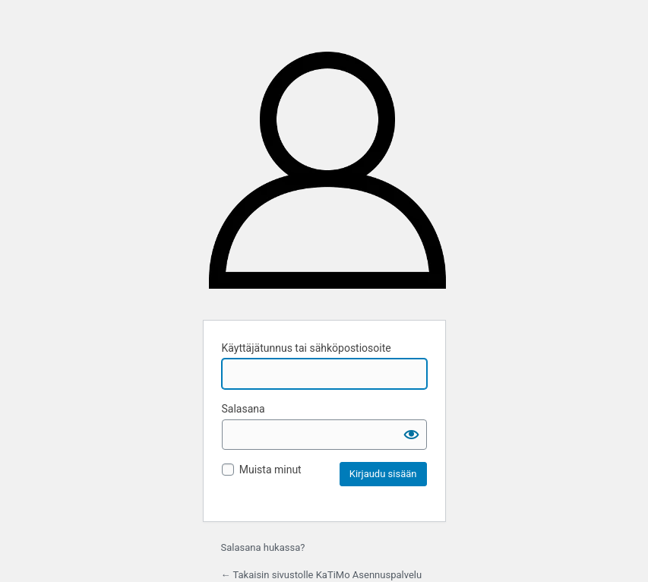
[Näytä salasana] (412, 434)
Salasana (243, 409)
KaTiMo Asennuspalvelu (327, 176)
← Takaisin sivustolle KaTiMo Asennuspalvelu (321, 574)
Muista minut (270, 469)
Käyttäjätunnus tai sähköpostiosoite (306, 348)
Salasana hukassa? (263, 547)
